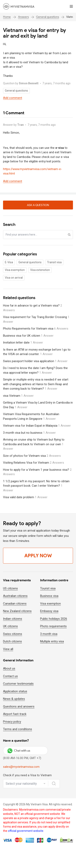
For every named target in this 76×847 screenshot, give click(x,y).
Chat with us (18, 750)
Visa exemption (15, 270)
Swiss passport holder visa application (35, 361)
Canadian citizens (15, 603)
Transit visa (54, 262)
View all (8, 649)
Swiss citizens (12, 634)
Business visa (49, 596)
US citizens (10, 588)
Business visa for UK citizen (28, 335)
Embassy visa (49, 611)
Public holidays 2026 (53, 619)
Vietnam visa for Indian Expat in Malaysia (37, 425)
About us (9, 668)
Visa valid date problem (25, 497)
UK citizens (10, 626)
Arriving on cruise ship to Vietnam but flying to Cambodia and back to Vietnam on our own (33, 444)
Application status (15, 691)
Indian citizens (12, 619)
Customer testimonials (18, 683)
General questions (47, 17)
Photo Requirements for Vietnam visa (35, 328)
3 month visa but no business (29, 433)
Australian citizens (15, 596)
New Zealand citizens (17, 611)
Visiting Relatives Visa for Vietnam (33, 462)
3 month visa (48, 634)
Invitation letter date (23, 342)
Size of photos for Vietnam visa (32, 456)
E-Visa (9, 262)
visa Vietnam (18, 396)
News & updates (14, 699)
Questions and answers (18, 706)
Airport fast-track (14, 714)
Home (7, 17)
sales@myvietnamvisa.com (21, 767)
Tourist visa (48, 588)
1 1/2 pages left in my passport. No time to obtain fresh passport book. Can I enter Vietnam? (36, 485)
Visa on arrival (14, 277)
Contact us (10, 676)
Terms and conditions (17, 729)
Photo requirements (53, 626)
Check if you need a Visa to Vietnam (27, 775)
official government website (25, 830)
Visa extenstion (40, 270)
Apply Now (38, 555)
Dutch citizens (12, 641)
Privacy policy (12, 721)
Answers (23, 17)
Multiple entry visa (52, 641)
